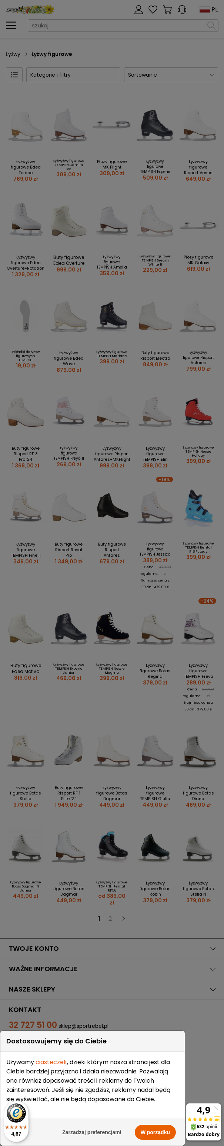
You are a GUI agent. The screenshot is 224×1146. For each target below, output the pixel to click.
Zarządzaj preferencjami (91, 1132)
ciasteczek (51, 1062)
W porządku (155, 1132)
